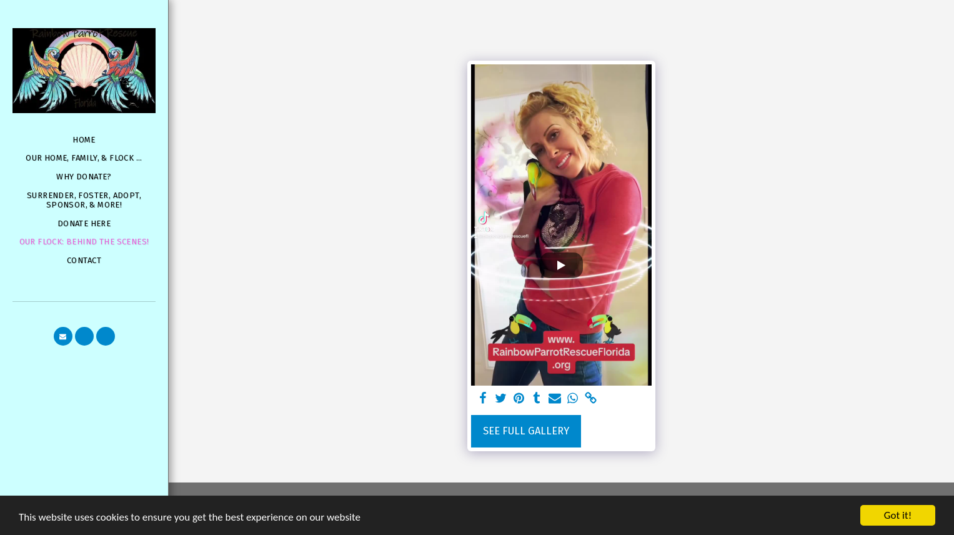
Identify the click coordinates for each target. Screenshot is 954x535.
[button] (63, 336)
